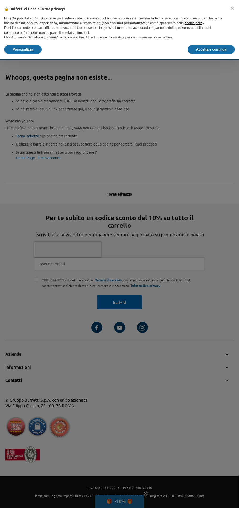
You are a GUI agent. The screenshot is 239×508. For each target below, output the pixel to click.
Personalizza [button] (23, 49)
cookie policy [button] (194, 23)
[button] (232, 8)
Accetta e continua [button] (211, 49)
